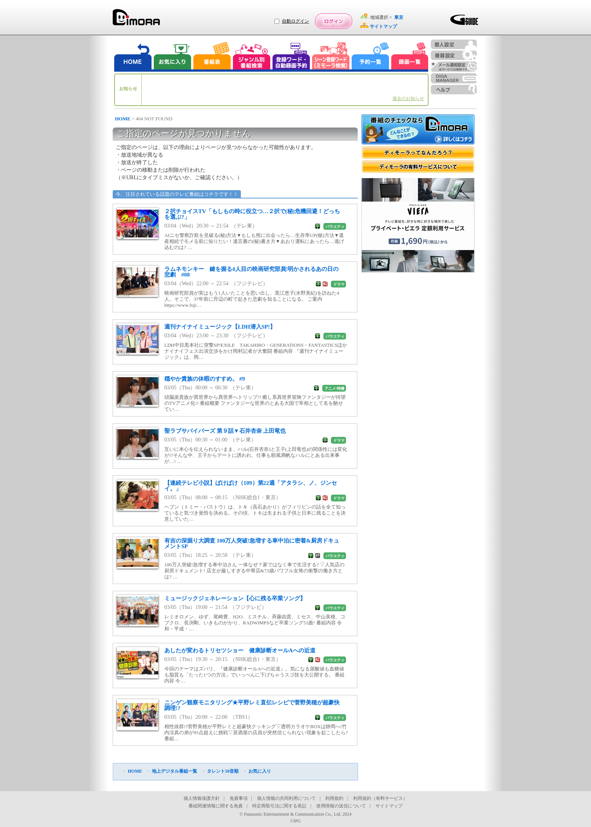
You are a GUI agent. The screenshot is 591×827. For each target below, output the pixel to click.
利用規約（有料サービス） (380, 798)
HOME (122, 118)
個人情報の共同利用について (286, 798)
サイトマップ (389, 806)
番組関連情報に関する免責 (215, 806)
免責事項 (239, 798)
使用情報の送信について (341, 806)
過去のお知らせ (408, 98)
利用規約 (334, 798)
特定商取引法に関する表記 (279, 806)
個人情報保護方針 (202, 798)
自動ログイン (295, 21)
